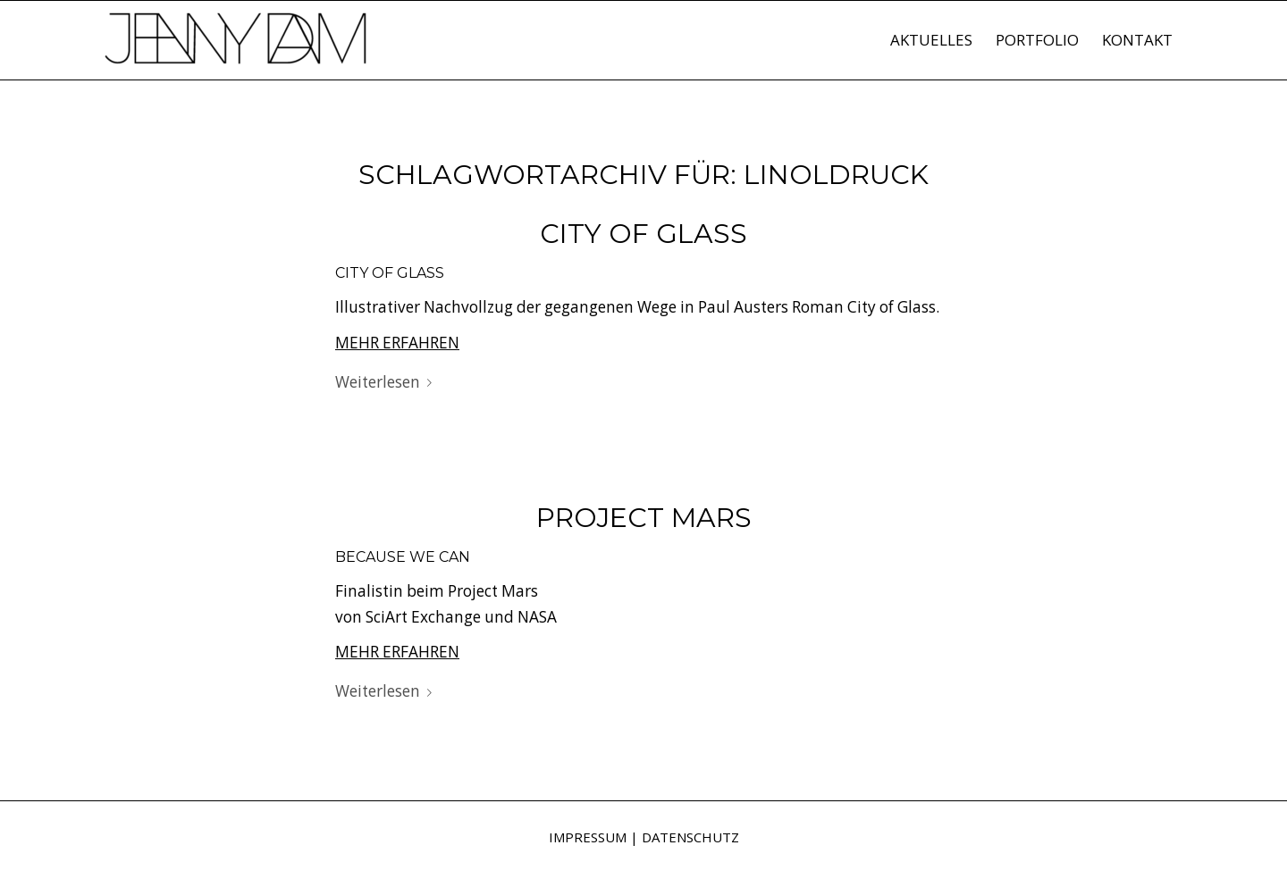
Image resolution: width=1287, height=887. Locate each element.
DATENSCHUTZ (690, 837)
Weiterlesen (387, 382)
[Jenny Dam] (237, 49)
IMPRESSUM (588, 837)
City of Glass (643, 233)
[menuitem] (931, 40)
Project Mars (644, 517)
